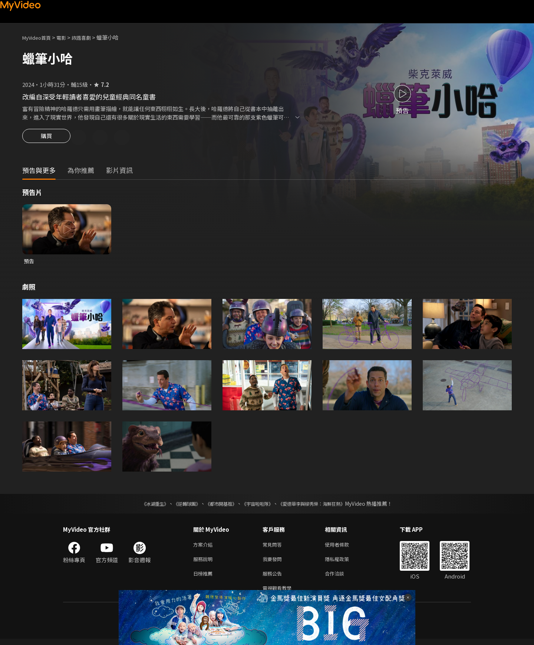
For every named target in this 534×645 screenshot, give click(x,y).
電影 (67, 37)
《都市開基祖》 (217, 505)
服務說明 (204, 562)
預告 (29, 262)
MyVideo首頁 (39, 37)
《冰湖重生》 (142, 505)
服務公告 (274, 578)
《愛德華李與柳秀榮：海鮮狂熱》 (321, 505)
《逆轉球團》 (178, 505)
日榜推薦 (204, 578)
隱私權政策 (343, 562)
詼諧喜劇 (89, 37)
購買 (46, 138)
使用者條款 (343, 547)
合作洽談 (340, 578)
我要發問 (274, 562)
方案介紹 (204, 547)
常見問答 (274, 547)
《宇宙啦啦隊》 (259, 505)
